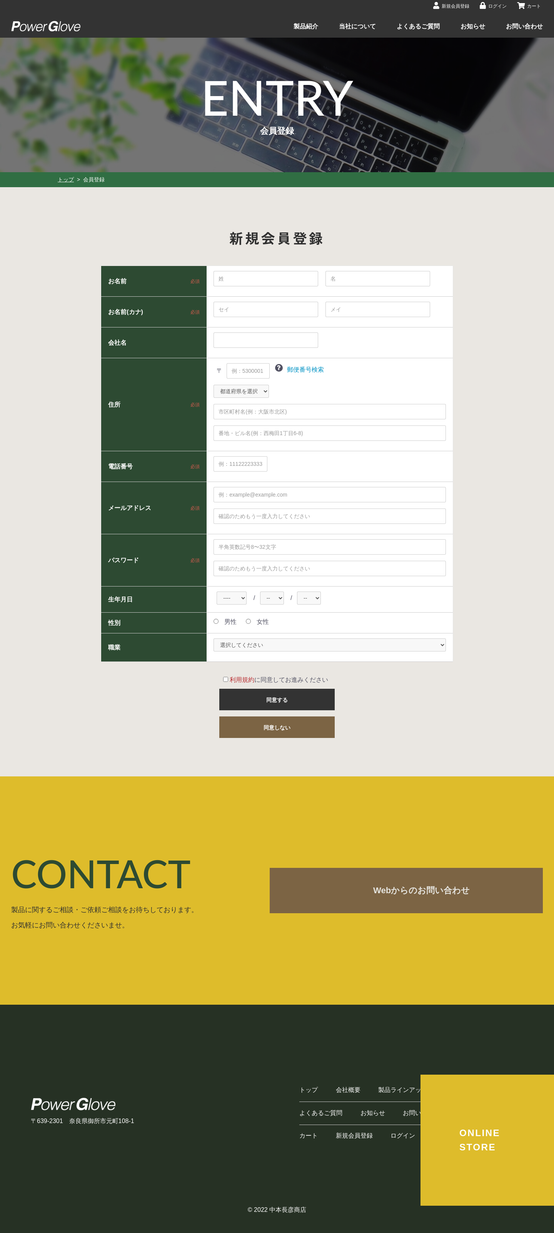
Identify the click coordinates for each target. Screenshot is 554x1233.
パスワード (123, 560)
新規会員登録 (354, 1135)
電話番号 (120, 466)
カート (308, 1135)
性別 (114, 623)
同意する (277, 700)
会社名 (117, 342)
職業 (114, 647)
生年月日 (120, 599)
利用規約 (242, 679)
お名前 (117, 281)
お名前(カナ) (125, 312)
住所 (114, 404)
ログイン (402, 1135)
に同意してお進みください (275, 679)
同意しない (277, 728)
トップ (66, 179)
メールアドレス (129, 508)
